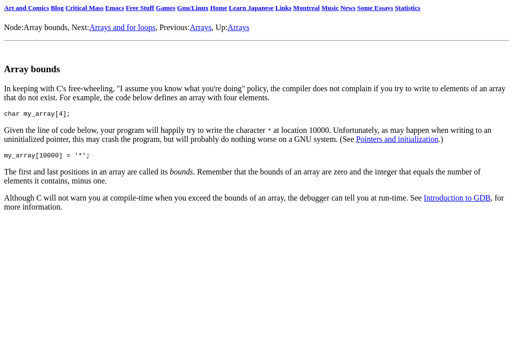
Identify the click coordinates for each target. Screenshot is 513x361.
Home (218, 8)
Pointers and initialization (397, 140)
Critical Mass (84, 8)
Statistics (407, 8)
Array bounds (46, 27)
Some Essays (375, 8)
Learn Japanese (251, 8)
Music (330, 8)
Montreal (306, 8)
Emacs (114, 8)
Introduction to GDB (457, 201)
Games (165, 8)
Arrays (201, 27)
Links (284, 8)
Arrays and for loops (122, 27)
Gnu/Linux (192, 8)
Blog (57, 8)
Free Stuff (140, 8)
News (347, 8)
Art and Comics (26, 8)
